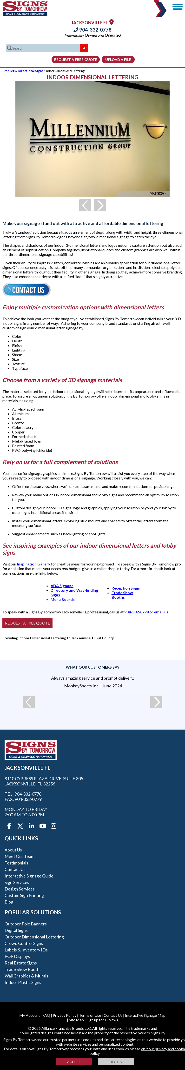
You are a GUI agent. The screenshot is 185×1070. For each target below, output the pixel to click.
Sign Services (17, 882)
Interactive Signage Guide (29, 875)
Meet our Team (19, 856)
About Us (13, 849)
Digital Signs (16, 930)
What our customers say (92, 667)
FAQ (46, 1015)
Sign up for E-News (102, 1019)
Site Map (76, 1019)
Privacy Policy (64, 1015)
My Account (29, 1015)
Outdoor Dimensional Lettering (34, 936)
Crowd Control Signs (24, 943)
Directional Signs (30, 71)
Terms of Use (90, 1015)
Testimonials (16, 862)
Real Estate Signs (21, 962)
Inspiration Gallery (33, 564)
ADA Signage (62, 585)
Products (9, 71)
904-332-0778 (92, 30)
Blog (9, 901)
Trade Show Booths (122, 594)
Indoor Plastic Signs (23, 982)
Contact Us (15, 869)
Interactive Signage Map (145, 1015)
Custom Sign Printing (24, 895)
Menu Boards (63, 599)
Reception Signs (126, 588)
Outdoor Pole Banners (26, 923)
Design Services (20, 888)
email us (161, 612)
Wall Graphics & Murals (26, 975)
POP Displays (17, 956)
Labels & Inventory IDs (26, 949)
